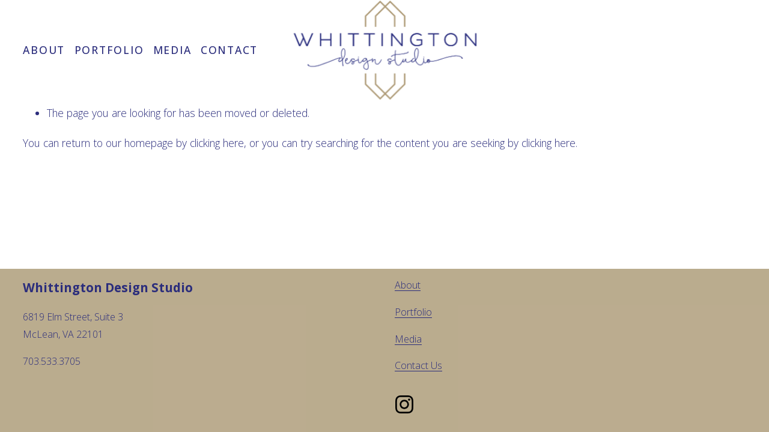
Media (172, 50)
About (44, 50)
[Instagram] (404, 404)
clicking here (217, 143)
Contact (229, 50)
